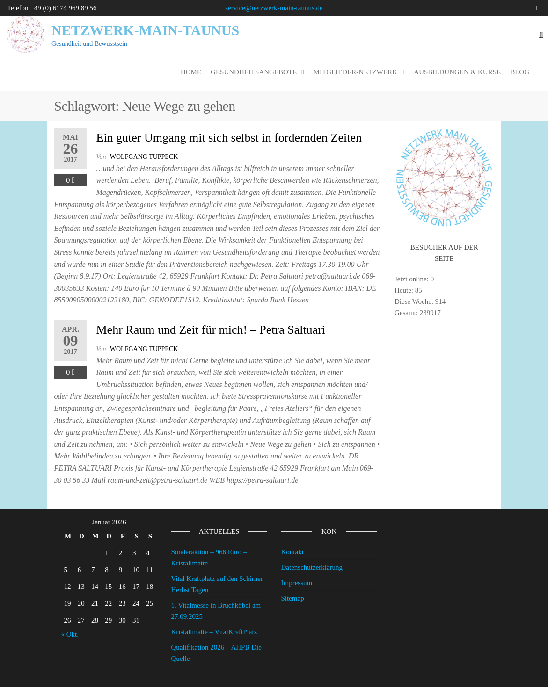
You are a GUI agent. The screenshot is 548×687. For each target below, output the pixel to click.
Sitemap (292, 598)
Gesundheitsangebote (254, 72)
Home (191, 72)
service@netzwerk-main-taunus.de (273, 8)
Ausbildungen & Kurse (457, 72)
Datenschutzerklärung (312, 567)
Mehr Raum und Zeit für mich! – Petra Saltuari (211, 329)
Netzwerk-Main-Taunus (145, 30)
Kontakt (292, 552)
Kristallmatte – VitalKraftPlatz (214, 632)
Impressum (297, 583)
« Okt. (70, 634)
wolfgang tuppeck (144, 156)
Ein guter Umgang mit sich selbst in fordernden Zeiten (229, 137)
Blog (519, 72)
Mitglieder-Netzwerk (355, 72)
